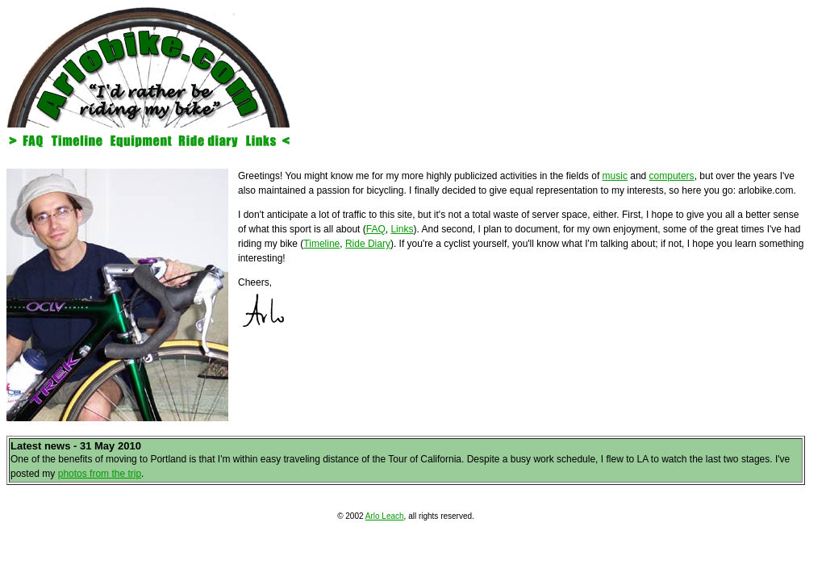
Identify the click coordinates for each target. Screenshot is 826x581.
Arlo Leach (384, 516)
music (615, 176)
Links (401, 229)
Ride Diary (367, 243)
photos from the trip (99, 473)
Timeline (321, 243)
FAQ (376, 229)
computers (672, 176)
